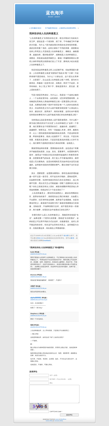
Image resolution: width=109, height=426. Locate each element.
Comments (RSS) (58, 420)
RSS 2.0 (40, 238)
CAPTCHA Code (55, 411)
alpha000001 (35, 298)
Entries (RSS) (49, 420)
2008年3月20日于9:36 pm (38, 288)
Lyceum (57, 419)
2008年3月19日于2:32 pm (38, 254)
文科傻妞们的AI (36, 28)
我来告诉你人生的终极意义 (43, 33)
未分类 (66, 235)
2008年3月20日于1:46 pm (38, 277)
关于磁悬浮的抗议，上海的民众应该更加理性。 (61, 28)
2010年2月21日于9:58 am (38, 327)
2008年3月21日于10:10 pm (38, 300)
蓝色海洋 (54, 12)
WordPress (63, 419)
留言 (72, 238)
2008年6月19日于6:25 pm (38, 315)
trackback (47, 240)
